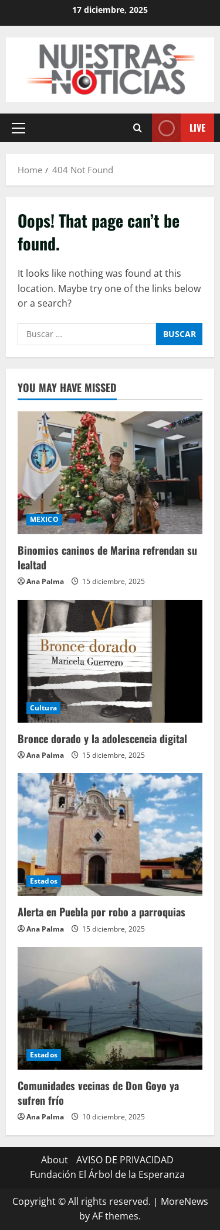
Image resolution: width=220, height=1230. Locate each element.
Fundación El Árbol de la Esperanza (107, 1174)
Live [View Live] (178, 128)
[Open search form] (137, 127)
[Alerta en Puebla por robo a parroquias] (110, 834)
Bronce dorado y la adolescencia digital (102, 738)
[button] (18, 127)
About (54, 1159)
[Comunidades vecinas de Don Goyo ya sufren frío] (110, 1008)
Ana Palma (45, 581)
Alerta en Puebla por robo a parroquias (101, 911)
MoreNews (184, 1201)
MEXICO (44, 519)
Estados (43, 881)
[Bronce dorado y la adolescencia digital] (110, 661)
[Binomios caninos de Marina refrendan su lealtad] (110, 472)
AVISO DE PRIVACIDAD (125, 1159)
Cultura (43, 708)
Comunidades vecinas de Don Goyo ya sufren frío (98, 1093)
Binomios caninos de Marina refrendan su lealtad (107, 557)
